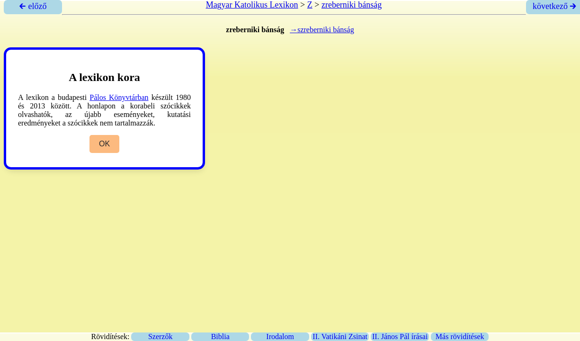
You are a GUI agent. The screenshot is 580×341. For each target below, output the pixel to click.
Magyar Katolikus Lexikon (252, 4)
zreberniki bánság (351, 4)
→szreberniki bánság (322, 30)
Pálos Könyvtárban (118, 97)
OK (104, 144)
